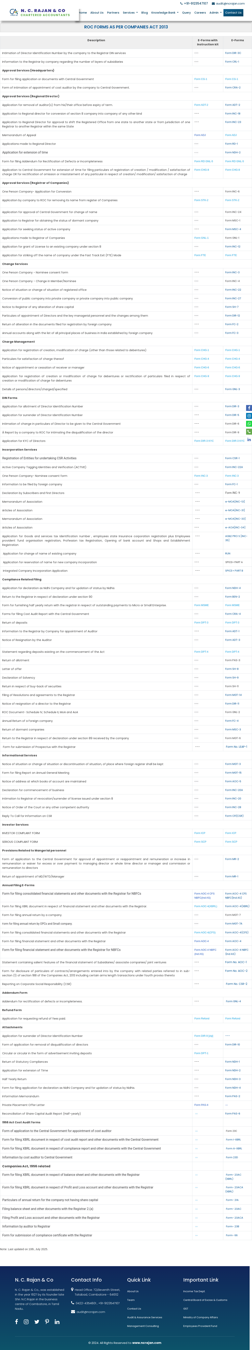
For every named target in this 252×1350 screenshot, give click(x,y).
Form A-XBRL (234, 1148)
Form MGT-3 (233, 764)
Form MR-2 (232, 859)
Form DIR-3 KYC (204, 440)
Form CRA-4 (233, 614)
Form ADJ (200, 135)
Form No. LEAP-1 (236, 747)
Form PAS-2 (232, 1096)
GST (185, 1309)
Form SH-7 (231, 307)
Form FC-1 (231, 484)
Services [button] (130, 13)
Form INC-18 (232, 113)
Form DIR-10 (232, 1044)
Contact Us (233, 13)
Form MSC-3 (233, 729)
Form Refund (202, 1018)
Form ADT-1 (232, 631)
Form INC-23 (233, 122)
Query (187, 13)
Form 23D (232, 1157)
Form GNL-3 (232, 389)
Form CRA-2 (233, 87)
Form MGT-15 (233, 773)
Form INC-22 (233, 290)
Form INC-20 (233, 798)
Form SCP (200, 841)
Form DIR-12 (232, 315)
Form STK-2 (201, 200)
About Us (98, 13)
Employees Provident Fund (200, 1326)
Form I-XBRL (233, 1139)
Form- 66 (232, 1235)
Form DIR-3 (232, 406)
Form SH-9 (232, 677)
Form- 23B (232, 1226)
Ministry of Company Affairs (200, 1317)
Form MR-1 (231, 876)
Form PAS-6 (232, 1113)
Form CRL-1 (232, 62)
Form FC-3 (231, 333)
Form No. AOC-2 (236, 971)
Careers (200, 13)
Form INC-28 (233, 807)
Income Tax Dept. (194, 1291)
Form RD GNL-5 (203, 161)
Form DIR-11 (232, 703)
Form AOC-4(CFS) (205, 932)
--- (227, 1036)
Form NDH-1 (232, 1062)
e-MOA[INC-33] (235, 519)
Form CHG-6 (201, 367)
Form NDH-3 (233, 1079)
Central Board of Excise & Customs (205, 1300)
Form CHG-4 (201, 358)
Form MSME (201, 605)
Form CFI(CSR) (234, 816)
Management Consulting (143, 1326)
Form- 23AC (233, 1209)
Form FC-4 (232, 721)
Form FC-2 (231, 324)
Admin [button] (215, 13)
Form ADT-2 (201, 104)
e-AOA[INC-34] (235, 527)
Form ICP (199, 833)
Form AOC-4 (201, 941)
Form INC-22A (234, 467)
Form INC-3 (232, 272)
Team (131, 1300)
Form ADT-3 (232, 640)
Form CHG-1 (201, 350)
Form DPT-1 (201, 1053)
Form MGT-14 (233, 695)
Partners (114, 13)
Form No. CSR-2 (236, 984)
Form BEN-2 (232, 597)
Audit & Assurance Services (144, 1317)
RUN (227, 553)
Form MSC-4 (233, 229)
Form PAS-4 (201, 1104)
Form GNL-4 (233, 1001)
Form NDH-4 (233, 588)
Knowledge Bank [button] (164, 13)
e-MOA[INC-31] (235, 510)
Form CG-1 (200, 79)
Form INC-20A (234, 790)
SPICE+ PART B (234, 571)
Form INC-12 (232, 246)
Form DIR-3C (233, 53)
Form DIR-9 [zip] (203, 1035)
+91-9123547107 (193, 3)
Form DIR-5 (232, 415)
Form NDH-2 (233, 152)
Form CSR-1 (232, 458)
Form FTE (200, 255)
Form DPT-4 (201, 651)
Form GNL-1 (201, 237)
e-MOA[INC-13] (235, 501)
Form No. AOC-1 (236, 962)
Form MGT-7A (233, 923)
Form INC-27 (233, 298)
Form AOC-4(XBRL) (205, 906)
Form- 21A (232, 1200)
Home (84, 13)
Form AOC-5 (233, 781)
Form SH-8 (232, 669)
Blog (145, 13)
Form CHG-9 (201, 376)
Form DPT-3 (201, 622)
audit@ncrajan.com (228, 3)
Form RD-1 (231, 144)
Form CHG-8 (201, 169)
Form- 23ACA (234, 1218)
